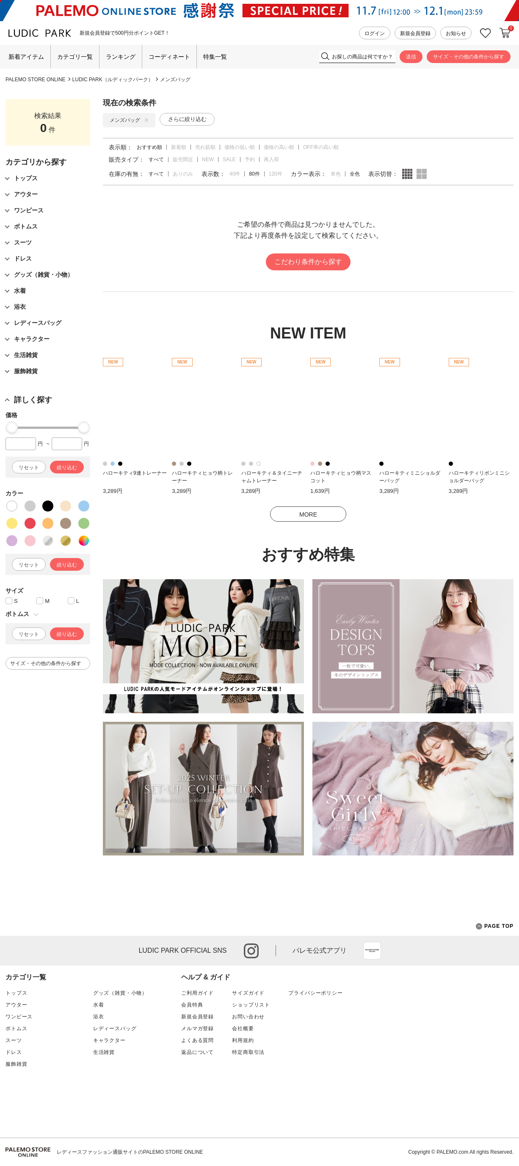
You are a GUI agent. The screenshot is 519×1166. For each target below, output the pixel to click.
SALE (229, 159)
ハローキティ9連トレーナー (135, 473)
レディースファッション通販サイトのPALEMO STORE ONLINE (130, 1152)
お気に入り (485, 33)
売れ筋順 (205, 147)
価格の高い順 (279, 147)
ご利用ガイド (197, 993)
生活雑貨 (104, 1052)
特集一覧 (215, 56)
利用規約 (243, 1040)
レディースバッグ (115, 1028)
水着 (98, 1005)
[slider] (12, 427)
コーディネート (169, 56)
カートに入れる (505, 33)
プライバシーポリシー (315, 993)
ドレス (14, 1052)
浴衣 (98, 1017)
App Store (372, 950)
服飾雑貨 (16, 1064)
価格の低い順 (239, 147)
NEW (208, 159)
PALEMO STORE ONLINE (36, 79)
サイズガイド (248, 993)
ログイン (374, 33)
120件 (275, 174)
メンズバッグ (175, 79)
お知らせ (456, 33)
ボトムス (16, 1028)
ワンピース (19, 1017)
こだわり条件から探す (308, 261)
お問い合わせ (248, 1017)
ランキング (120, 56)
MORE (308, 514)
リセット (29, 467)
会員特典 (192, 1005)
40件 (234, 174)
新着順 (178, 147)
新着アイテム (26, 56)
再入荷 (271, 159)
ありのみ (183, 174)
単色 (336, 174)
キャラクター (109, 1040)
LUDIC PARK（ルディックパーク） (112, 79)
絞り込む (67, 467)
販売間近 (183, 159)
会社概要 (243, 1028)
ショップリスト (251, 1005)
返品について (197, 1052)
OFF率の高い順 (321, 147)
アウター (16, 1005)
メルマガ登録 (197, 1028)
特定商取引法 (248, 1052)
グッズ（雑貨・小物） (120, 993)
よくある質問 (197, 1040)
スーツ (14, 1040)
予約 (250, 159)
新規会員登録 (415, 33)
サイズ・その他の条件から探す (468, 57)
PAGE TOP (494, 926)
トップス (16, 993)
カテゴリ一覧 (75, 56)
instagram (251, 950)
